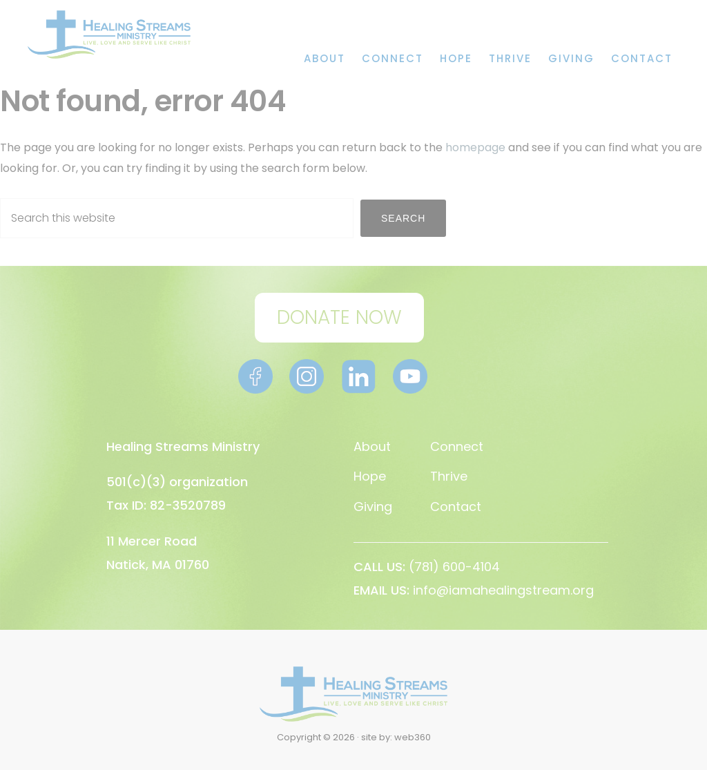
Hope (370, 476)
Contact (455, 506)
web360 (412, 737)
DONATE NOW (339, 317)
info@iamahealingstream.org (503, 590)
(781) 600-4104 (454, 566)
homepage (475, 147)
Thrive (448, 476)
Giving (373, 506)
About (372, 446)
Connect (456, 446)
